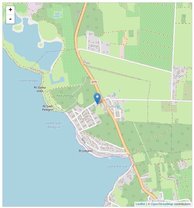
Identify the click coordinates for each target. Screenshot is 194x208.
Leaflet (140, 204)
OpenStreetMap (162, 204)
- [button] (10, 19)
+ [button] (10, 10)
